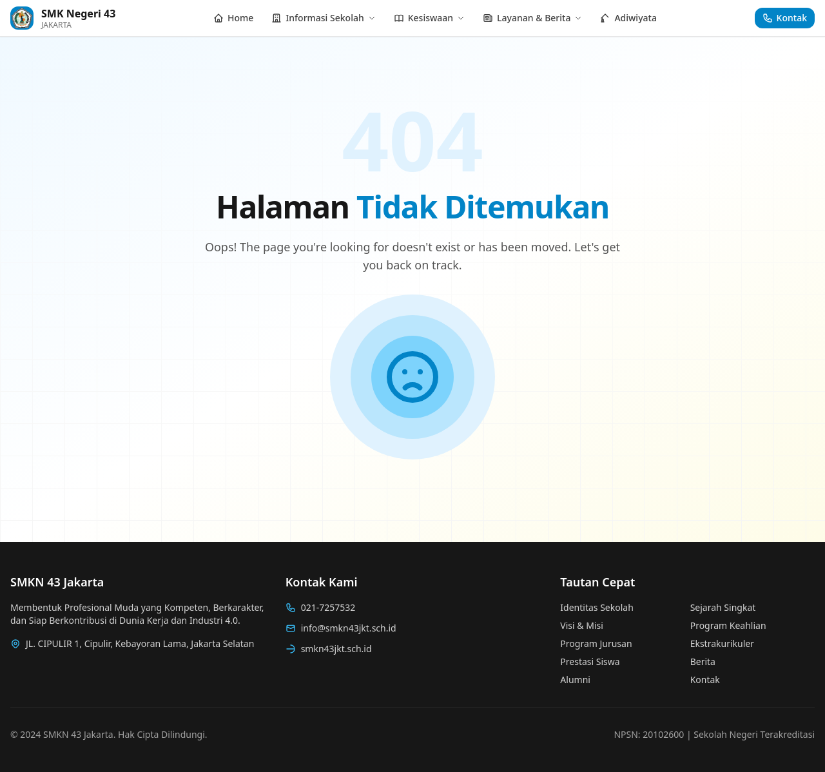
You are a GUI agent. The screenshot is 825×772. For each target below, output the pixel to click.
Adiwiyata (628, 18)
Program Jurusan (596, 643)
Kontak (705, 679)
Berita (702, 661)
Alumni (575, 679)
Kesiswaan (429, 18)
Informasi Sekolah (323, 18)
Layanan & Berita (532, 18)
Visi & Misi (581, 625)
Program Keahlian (728, 625)
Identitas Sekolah (596, 607)
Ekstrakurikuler (722, 643)
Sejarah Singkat (723, 607)
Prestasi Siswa (589, 661)
